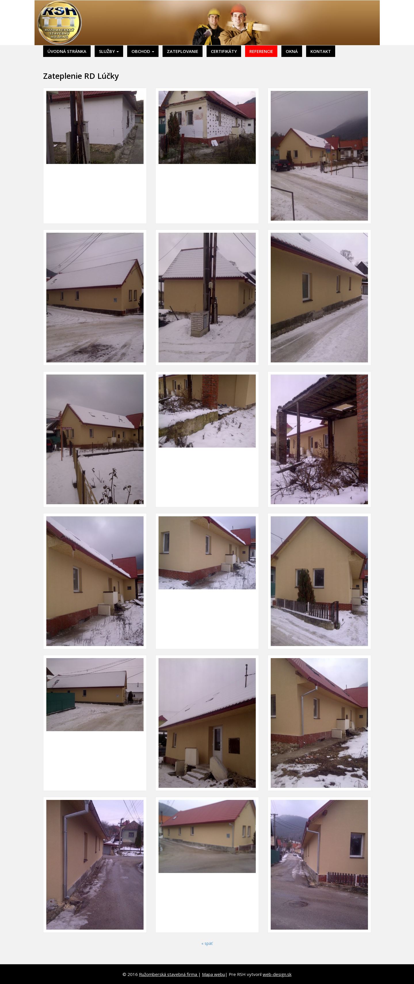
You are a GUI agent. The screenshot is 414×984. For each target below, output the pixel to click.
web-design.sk (277, 974)
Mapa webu (213, 974)
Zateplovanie (182, 51)
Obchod (142, 51)
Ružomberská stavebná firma (168, 974)
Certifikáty (224, 51)
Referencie (261, 51)
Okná (292, 51)
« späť (207, 943)
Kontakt (320, 51)
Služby (109, 51)
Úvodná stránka (66, 51)
